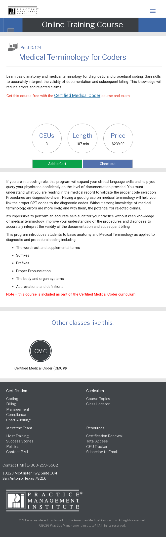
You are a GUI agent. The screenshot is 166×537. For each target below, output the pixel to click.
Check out (108, 164)
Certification (16, 391)
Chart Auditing (18, 420)
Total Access (97, 441)
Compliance (16, 414)
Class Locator (98, 404)
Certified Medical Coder (77, 95)
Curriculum (95, 391)
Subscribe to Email (102, 452)
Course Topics (98, 399)
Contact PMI (17, 452)
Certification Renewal (104, 436)
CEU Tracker (96, 446)
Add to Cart (57, 164)
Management (17, 409)
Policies (12, 446)
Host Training (17, 436)
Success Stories (20, 441)
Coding (12, 399)
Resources (95, 428)
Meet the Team (19, 428)
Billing (11, 404)
